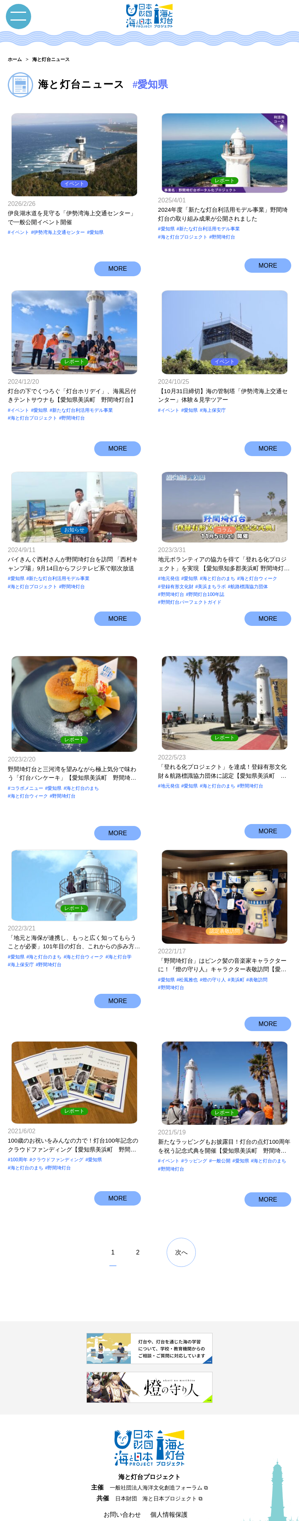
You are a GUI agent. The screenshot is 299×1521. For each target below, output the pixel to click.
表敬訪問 (258, 945)
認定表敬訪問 (224, 896)
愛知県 (97, 226)
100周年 (19, 1120)
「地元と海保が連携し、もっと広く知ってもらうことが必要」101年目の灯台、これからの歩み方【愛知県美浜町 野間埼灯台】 (72, 930)
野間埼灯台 (223, 234)
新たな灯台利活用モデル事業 (209, 226)
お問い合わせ (122, 1470)
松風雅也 (188, 945)
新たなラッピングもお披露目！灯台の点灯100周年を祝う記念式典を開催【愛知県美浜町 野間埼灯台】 (224, 1106)
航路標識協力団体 (249, 587)
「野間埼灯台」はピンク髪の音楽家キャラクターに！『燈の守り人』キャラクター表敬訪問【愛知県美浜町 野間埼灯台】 (222, 930)
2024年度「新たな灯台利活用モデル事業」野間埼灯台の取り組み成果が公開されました (223, 212)
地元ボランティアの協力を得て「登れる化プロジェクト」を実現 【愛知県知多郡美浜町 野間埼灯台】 (222, 565)
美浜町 (237, 945)
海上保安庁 (214, 404)
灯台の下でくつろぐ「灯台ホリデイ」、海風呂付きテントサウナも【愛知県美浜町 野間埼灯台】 (72, 389)
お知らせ (74, 531)
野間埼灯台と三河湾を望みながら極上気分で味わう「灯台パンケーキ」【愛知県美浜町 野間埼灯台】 (72, 755)
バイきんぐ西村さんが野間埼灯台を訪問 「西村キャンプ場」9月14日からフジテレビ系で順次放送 (73, 564)
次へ (181, 1208)
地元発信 (170, 579)
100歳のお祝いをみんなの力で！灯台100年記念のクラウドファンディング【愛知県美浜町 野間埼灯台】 (73, 1106)
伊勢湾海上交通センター (59, 226)
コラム (224, 531)
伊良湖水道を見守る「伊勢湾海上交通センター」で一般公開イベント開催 (72, 212)
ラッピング (195, 1120)
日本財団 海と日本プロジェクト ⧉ (158, 1454)
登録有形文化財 (177, 587)
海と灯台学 (120, 945)
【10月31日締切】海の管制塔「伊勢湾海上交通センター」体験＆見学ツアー (223, 389)
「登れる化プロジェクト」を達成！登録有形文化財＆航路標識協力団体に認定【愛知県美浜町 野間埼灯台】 (222, 755)
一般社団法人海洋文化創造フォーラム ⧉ (159, 1443)
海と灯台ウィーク (258, 579)
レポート (225, 177)
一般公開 (221, 1120)
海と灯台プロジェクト (184, 234)
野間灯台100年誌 (206, 595)
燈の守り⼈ (214, 945)
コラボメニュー (27, 770)
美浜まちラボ (212, 587)
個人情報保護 (169, 1470)
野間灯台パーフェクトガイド (191, 603)
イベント (74, 177)
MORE (117, 261)
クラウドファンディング (57, 1120)
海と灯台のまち (218, 579)
